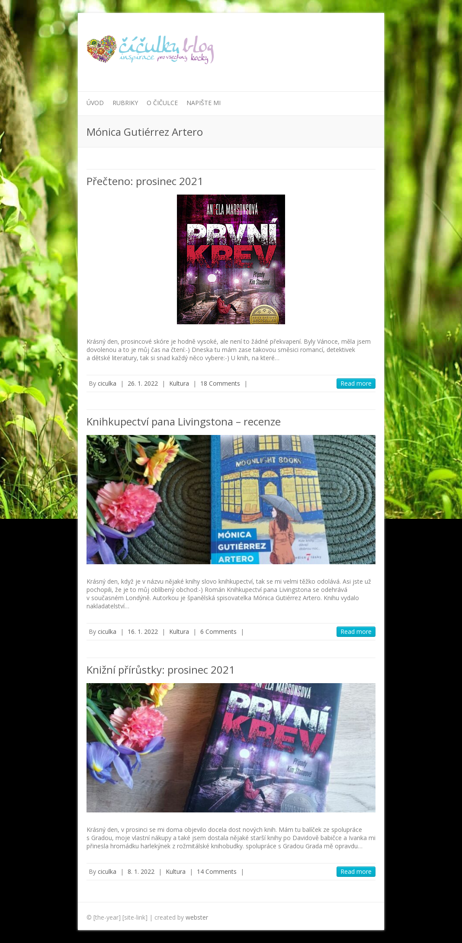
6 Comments (218, 631)
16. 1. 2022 (143, 631)
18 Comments (220, 383)
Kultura (179, 383)
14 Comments (217, 871)
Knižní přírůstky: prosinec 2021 (161, 669)
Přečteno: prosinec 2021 (145, 181)
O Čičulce (162, 103)
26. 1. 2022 (143, 383)
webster (197, 917)
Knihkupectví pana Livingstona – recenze (184, 421)
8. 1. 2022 (141, 871)
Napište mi (203, 103)
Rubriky (125, 103)
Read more (356, 383)
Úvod (95, 103)
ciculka (107, 383)
